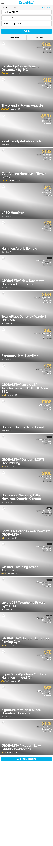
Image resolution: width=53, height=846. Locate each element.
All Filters (39, 38)
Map (43, 7)
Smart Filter (13, 38)
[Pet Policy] (3, 43)
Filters (49, 7)
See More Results (26, 758)
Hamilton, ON (15, 73)
